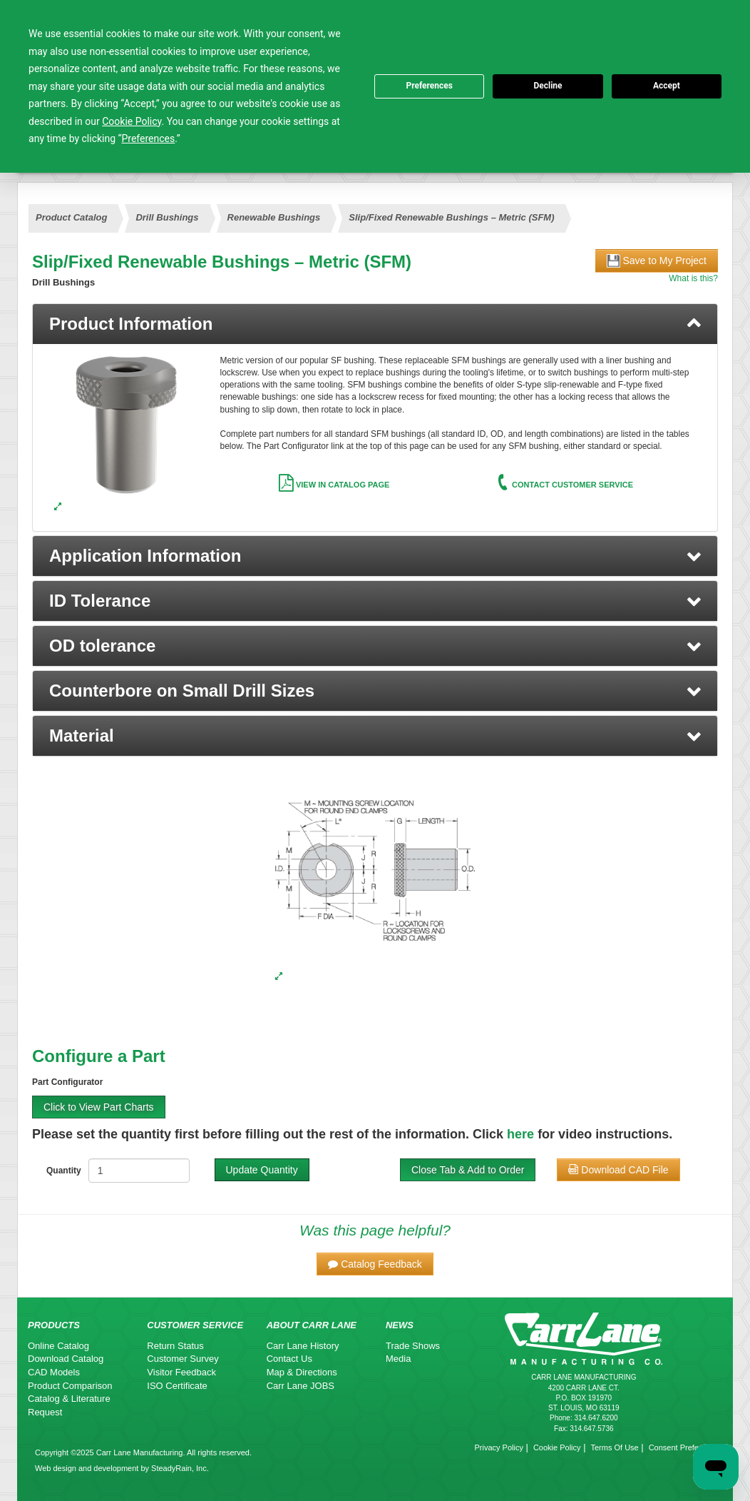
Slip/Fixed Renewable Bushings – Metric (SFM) (451, 217)
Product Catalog (71, 217)
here (520, 1134)
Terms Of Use (614, 1447)
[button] (375, 556)
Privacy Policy (498, 1447)
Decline (547, 86)
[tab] (375, 324)
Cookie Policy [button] (131, 121)
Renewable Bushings (274, 217)
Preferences (429, 86)
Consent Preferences (685, 1447)
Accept (666, 86)
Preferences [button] (148, 138)
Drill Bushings (166, 217)
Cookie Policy (557, 1447)
